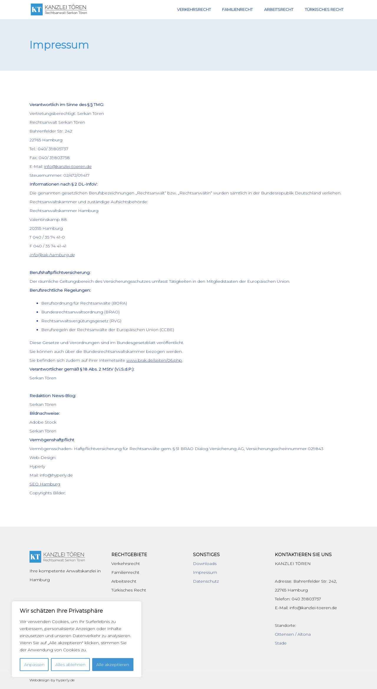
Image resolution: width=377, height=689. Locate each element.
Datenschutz (206, 581)
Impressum (205, 572)
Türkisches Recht (325, 9)
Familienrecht (244, 9)
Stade (281, 643)
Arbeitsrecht (282, 9)
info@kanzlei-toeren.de (68, 166)
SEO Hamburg (44, 484)
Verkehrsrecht (203, 9)
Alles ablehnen (70, 664)
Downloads (204, 563)
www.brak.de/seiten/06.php (154, 360)
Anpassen (34, 664)
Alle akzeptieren (112, 664)
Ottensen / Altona (293, 634)
